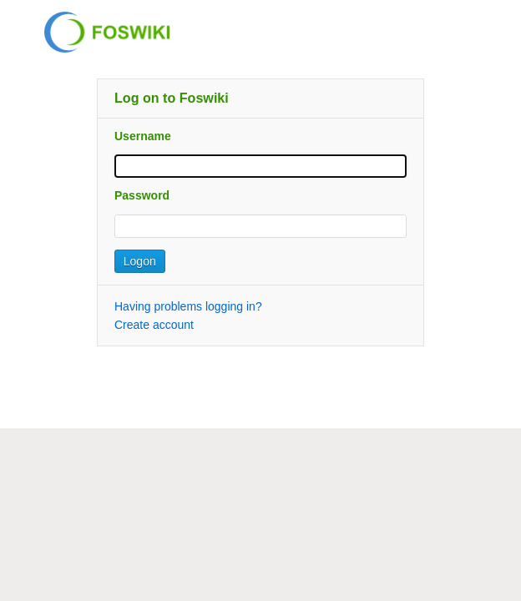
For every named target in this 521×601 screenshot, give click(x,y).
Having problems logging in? (188, 306)
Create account (154, 324)
